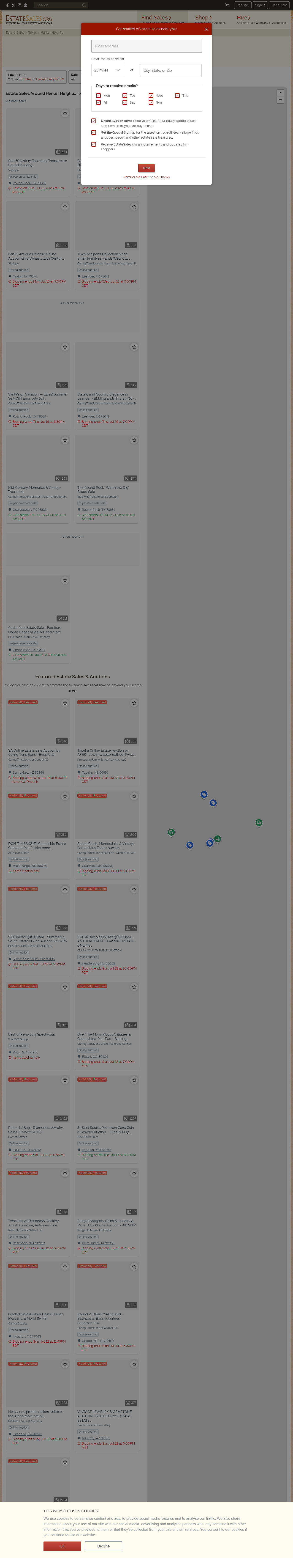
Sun (159, 102)
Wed (159, 95)
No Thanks (162, 177)
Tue (132, 95)
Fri (105, 102)
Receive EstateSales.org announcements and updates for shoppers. (144, 147)
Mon (106, 95)
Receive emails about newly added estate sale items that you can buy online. (148, 123)
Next (146, 168)
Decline (103, 1546)
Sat (132, 102)
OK (62, 1546)
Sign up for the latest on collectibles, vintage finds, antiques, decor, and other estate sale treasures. (150, 135)
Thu (185, 95)
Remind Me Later (136, 177)
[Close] (206, 29)
